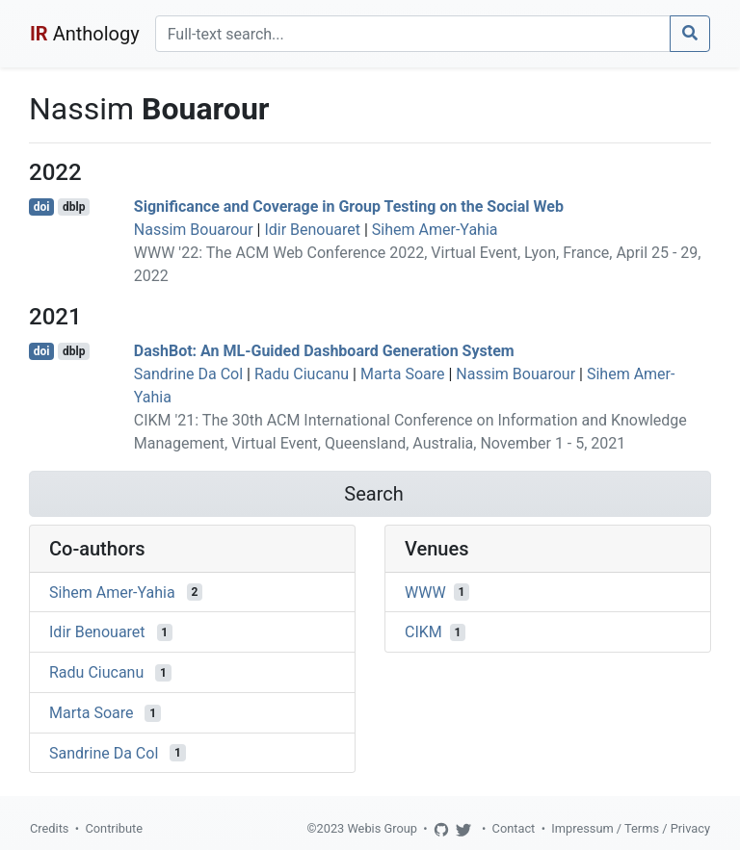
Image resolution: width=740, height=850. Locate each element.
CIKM (423, 632)
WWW (425, 591)
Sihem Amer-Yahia (435, 229)
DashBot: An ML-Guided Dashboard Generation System (324, 351)
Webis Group (382, 828)
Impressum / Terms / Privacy (630, 828)
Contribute (114, 828)
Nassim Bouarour (193, 229)
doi (42, 207)
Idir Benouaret (312, 229)
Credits (49, 828)
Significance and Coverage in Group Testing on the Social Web (349, 206)
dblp (74, 207)
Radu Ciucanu (301, 374)
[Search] (413, 33)
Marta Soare (402, 374)
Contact (514, 828)
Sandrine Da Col (188, 374)
